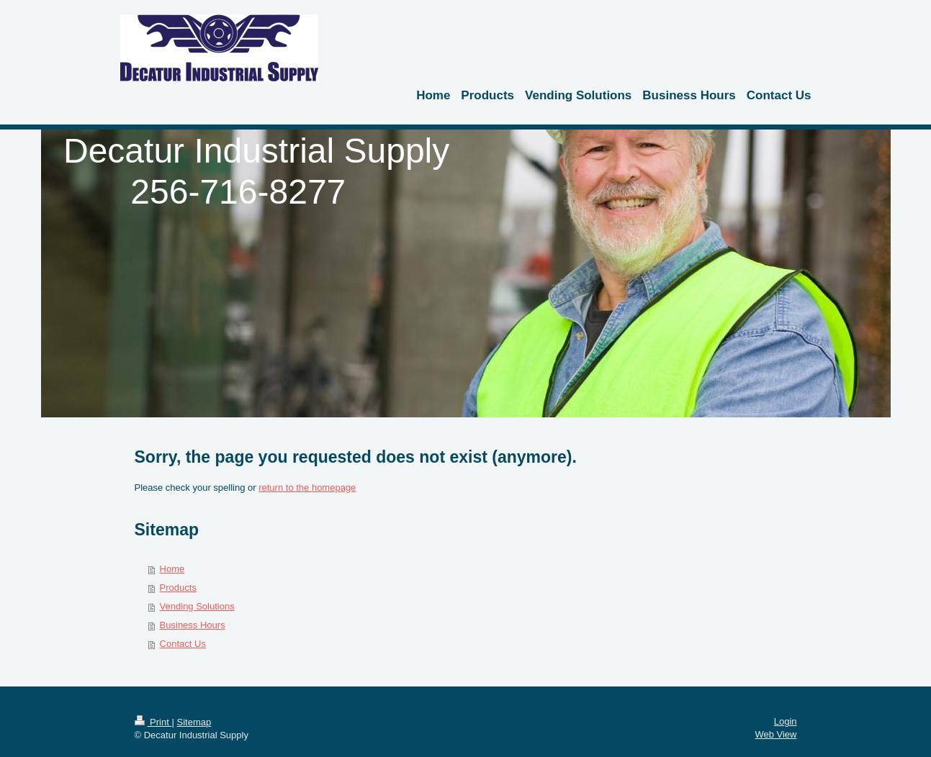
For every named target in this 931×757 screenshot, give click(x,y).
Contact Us (183, 643)
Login (785, 721)
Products (178, 587)
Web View (775, 734)
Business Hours (192, 625)
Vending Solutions (197, 606)
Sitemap (193, 722)
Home (172, 568)
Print (153, 722)
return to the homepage (307, 487)
